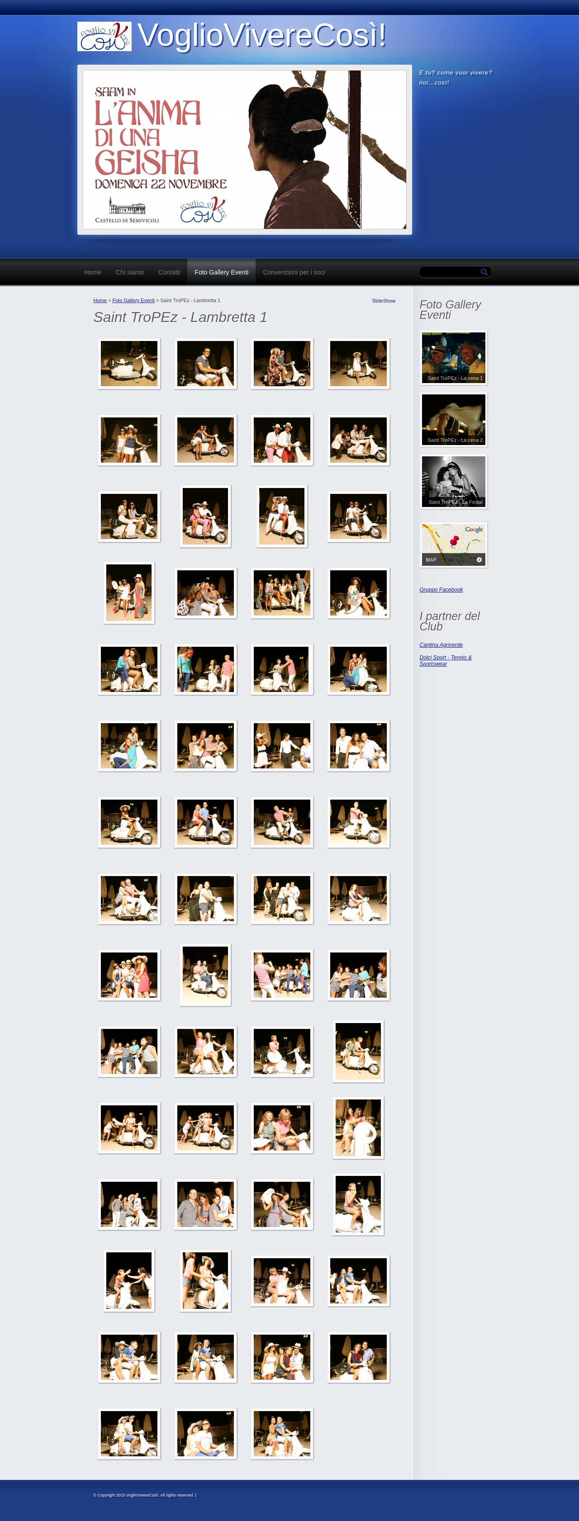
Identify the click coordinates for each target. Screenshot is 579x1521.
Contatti (169, 272)
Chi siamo (130, 272)
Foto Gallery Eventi (221, 272)
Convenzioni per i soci (294, 272)
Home (93, 272)
